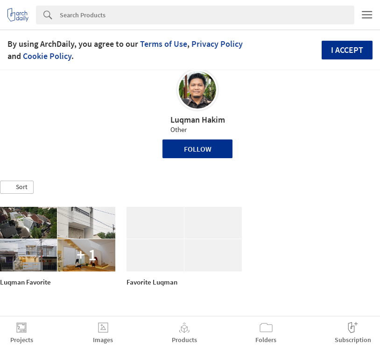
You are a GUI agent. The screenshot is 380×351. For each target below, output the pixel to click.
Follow (197, 149)
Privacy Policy (217, 43)
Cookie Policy (47, 56)
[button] (17, 187)
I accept (347, 49)
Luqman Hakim (197, 119)
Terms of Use (163, 43)
